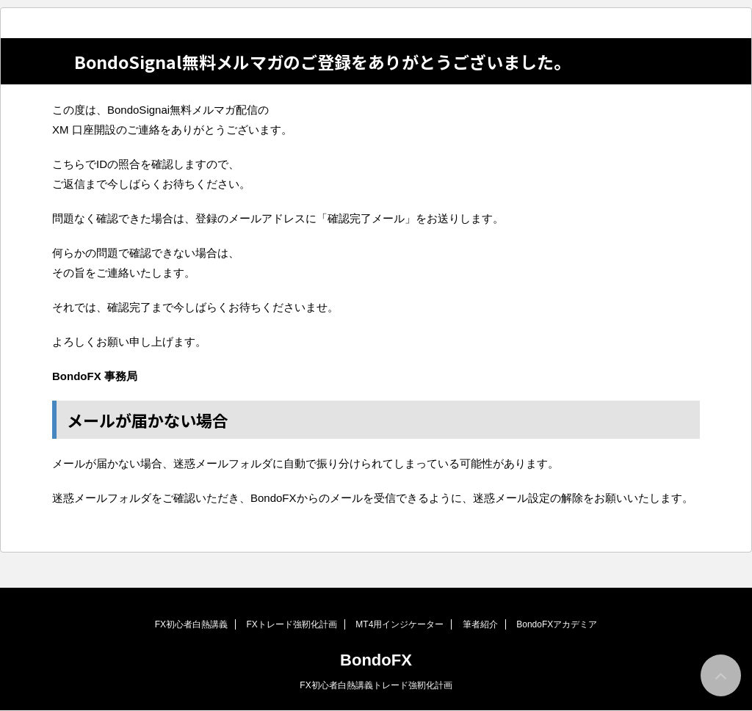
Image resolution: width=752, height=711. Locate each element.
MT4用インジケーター (399, 624)
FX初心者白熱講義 (191, 624)
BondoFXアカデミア (556, 624)
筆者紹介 (480, 624)
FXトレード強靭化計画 (292, 624)
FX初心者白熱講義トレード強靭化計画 (376, 685)
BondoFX (376, 660)
